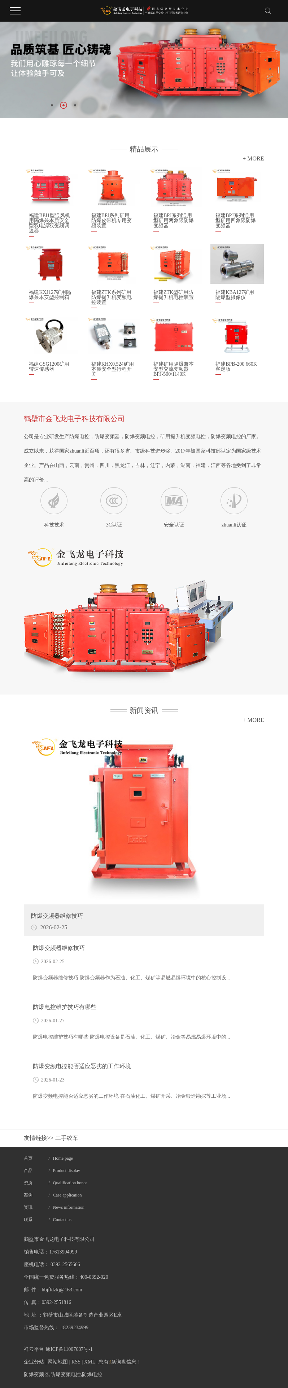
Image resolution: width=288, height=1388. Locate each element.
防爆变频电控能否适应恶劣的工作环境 (82, 1066)
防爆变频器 (36, 1374)
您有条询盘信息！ (120, 1362)
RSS (75, 1362)
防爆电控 (92, 1374)
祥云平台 (34, 1349)
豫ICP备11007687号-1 (69, 1349)
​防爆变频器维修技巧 (59, 948)
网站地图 (58, 1362)
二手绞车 (66, 1138)
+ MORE (253, 158)
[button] (52, 105)
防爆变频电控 (66, 1374)
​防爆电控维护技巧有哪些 (64, 1007)
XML (89, 1362)
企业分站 (34, 1362)
